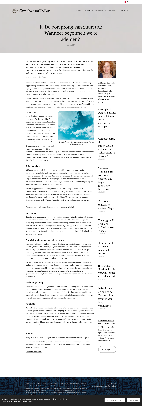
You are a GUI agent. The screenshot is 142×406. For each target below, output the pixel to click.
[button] (123, 10)
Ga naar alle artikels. (34, 351)
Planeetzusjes (103, 96)
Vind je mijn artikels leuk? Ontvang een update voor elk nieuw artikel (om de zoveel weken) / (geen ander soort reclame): (106, 334)
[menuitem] (77, 10)
